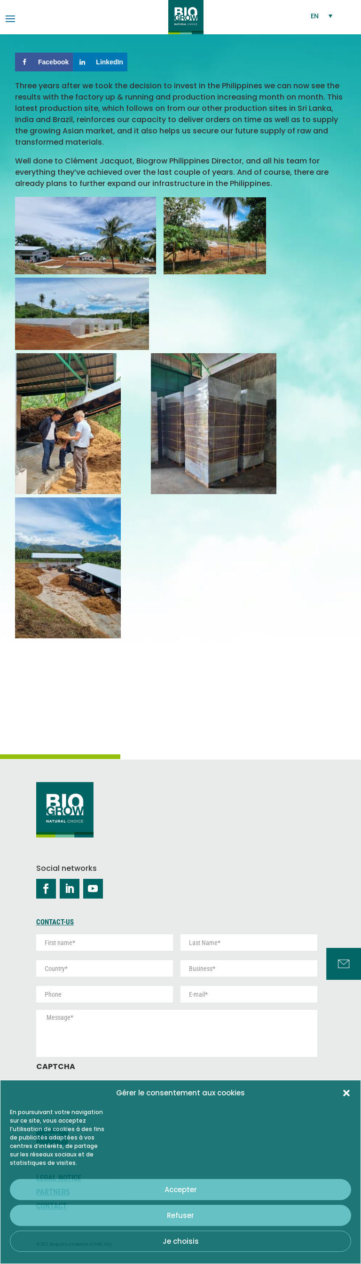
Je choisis (181, 1241)
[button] (346, 1093)
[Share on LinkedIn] (100, 62)
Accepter (181, 1189)
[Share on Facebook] (44, 62)
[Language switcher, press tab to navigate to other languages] (322, 15)
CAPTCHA (55, 1067)
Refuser (180, 1215)
